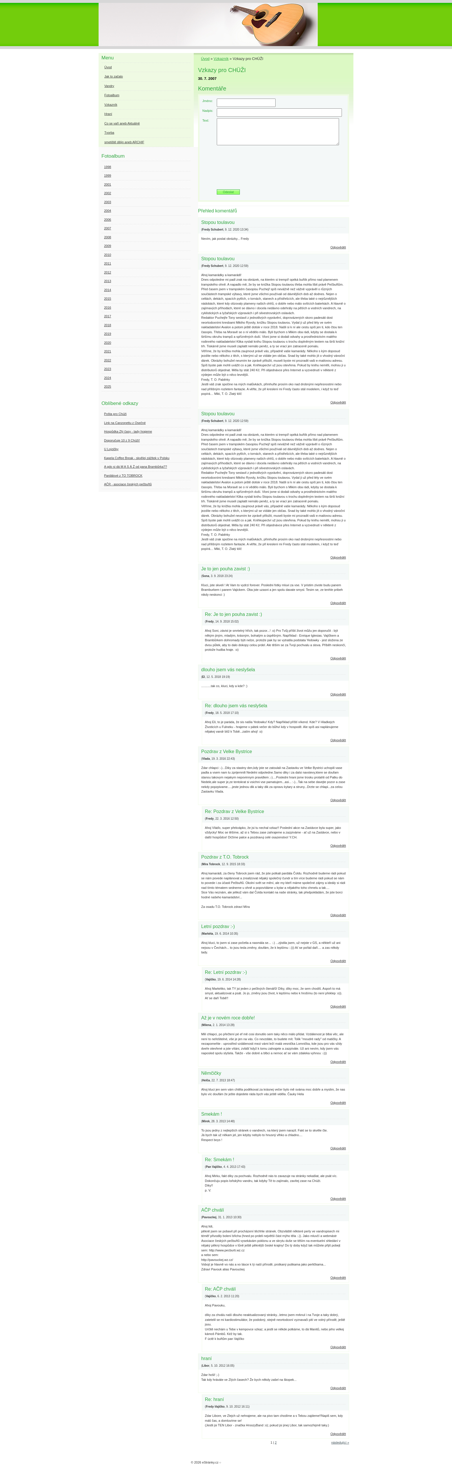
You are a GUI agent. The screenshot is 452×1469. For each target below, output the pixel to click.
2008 (107, 237)
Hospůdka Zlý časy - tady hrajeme (128, 431)
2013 (107, 281)
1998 (107, 167)
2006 (107, 219)
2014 (107, 290)
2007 (107, 228)
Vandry (109, 86)
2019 (107, 333)
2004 (107, 210)
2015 (107, 298)
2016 (107, 307)
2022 (107, 360)
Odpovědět (338, 247)
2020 (107, 342)
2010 (107, 255)
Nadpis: (207, 110)
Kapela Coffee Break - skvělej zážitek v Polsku (137, 458)
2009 (107, 246)
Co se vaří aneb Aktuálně (122, 123)
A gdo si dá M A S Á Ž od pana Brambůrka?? (135, 466)
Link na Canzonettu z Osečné (125, 423)
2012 (107, 272)
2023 (107, 369)
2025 (107, 386)
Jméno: (207, 101)
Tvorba (109, 132)
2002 (107, 193)
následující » (340, 1442)
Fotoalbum (111, 95)
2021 (107, 351)
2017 (107, 316)
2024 (107, 378)
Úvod (205, 58)
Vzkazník (221, 58)
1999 (107, 175)
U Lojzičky (111, 449)
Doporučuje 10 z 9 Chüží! (122, 440)
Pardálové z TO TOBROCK (123, 475)
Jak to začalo (113, 76)
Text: (205, 120)
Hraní (108, 114)
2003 (107, 202)
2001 (107, 184)
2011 (107, 263)
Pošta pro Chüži (115, 414)
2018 (107, 325)
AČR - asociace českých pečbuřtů (128, 484)
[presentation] (273, 169)
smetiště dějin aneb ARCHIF (124, 142)
